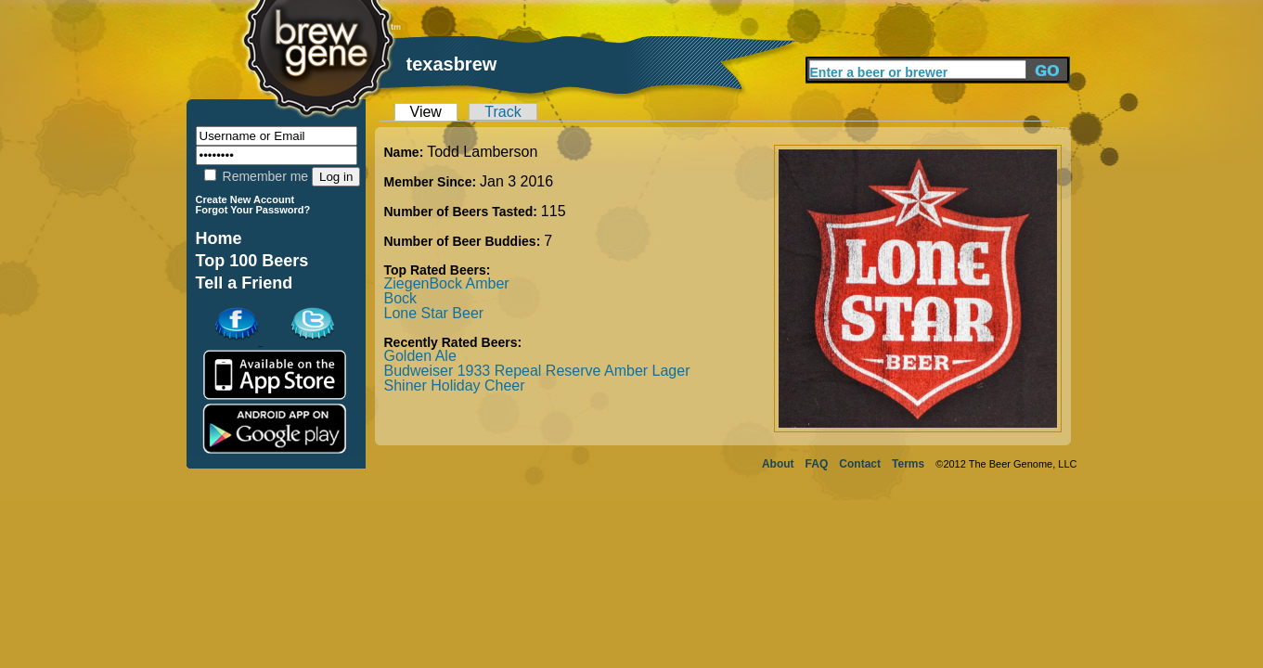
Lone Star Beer (434, 313)
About (778, 463)
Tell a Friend (244, 283)
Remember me (256, 176)
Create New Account (245, 199)
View (426, 112)
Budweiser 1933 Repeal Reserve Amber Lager (537, 371)
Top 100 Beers (252, 260)
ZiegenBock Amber (446, 283)
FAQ (817, 463)
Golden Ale (420, 356)
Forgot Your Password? (253, 209)
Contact (860, 463)
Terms (908, 463)
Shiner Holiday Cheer (454, 385)
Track (502, 112)
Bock (401, 298)
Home (219, 238)
